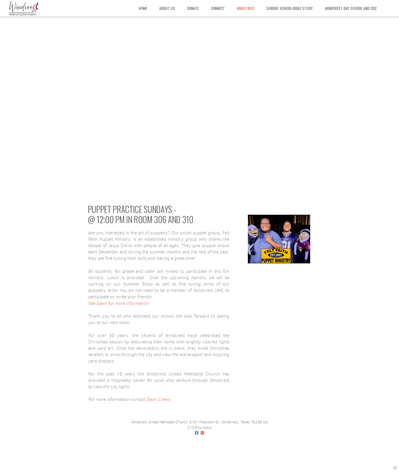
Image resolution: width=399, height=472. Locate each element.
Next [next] (387, 108)
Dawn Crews (158, 399)
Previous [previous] (12, 108)
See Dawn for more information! (119, 303)
